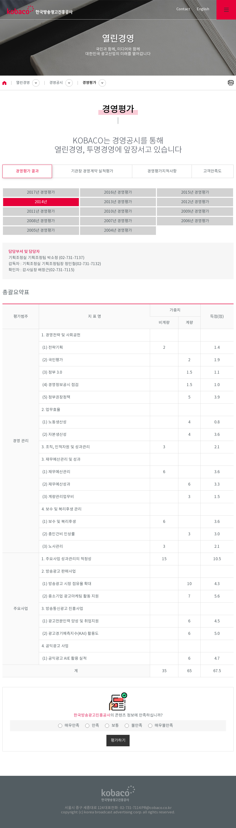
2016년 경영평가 (118, 192)
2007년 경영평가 (118, 221)
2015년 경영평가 (195, 192)
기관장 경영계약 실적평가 (92, 171)
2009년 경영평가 (195, 211)
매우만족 (72, 725)
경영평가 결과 (27, 171)
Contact (183, 9)
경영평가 (89, 83)
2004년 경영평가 (118, 230)
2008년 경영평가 (41, 221)
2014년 (41, 202)
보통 (115, 725)
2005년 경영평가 (41, 230)
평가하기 (118, 740)
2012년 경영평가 (195, 202)
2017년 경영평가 (41, 192)
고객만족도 (212, 171)
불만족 (136, 725)
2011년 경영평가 (41, 211)
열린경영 (23, 83)
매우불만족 (164, 725)
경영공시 (56, 83)
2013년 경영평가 (118, 202)
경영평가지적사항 (162, 171)
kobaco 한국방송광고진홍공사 (39, 10)
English (203, 9)
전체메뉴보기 (226, 10)
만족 (95, 725)
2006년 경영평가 (195, 221)
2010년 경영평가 (118, 211)
